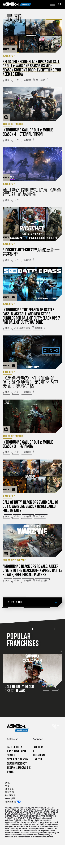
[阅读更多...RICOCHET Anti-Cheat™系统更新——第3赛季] (32, 224)
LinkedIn (38, 759)
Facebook (38, 747)
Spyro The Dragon (17, 759)
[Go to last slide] (46, 687)
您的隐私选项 (11, 801)
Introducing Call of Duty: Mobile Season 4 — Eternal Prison (28, 132)
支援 (7, 786)
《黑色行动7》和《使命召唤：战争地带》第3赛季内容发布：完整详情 (30, 382)
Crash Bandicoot (17, 763)
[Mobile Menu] (52, 4)
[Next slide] (55, 687)
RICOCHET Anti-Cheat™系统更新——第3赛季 (31, 252)
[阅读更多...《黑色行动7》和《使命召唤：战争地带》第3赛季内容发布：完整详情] (32, 352)
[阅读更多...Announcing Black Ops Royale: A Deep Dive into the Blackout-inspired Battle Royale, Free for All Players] (32, 540)
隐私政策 (9, 792)
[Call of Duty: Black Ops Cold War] (32, 674)
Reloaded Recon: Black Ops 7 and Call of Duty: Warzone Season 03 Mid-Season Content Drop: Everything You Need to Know (32, 68)
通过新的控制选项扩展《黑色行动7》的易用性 (32, 192)
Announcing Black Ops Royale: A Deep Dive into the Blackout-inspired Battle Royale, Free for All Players (32, 570)
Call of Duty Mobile (13, 124)
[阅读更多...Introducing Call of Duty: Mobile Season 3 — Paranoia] (32, 416)
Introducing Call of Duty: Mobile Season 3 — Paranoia (28, 444)
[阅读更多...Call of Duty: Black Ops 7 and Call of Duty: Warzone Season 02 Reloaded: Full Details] (32, 476)
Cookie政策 (10, 795)
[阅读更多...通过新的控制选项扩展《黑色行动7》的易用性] (32, 164)
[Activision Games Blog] (17, 4)
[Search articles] (60, 4)
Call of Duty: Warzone (14, 560)
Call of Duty (14, 747)
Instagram (39, 755)
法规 (7, 783)
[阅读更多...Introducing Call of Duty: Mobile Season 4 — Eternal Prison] (32, 104)
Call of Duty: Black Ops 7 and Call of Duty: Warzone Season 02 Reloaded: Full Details (30, 506)
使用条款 (9, 789)
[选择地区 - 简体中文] (55, 726)
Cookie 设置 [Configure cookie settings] (10, 798)
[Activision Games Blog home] (18, 728)
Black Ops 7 (9, 56)
